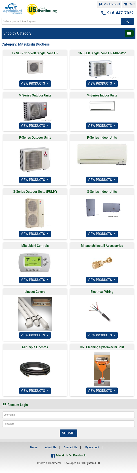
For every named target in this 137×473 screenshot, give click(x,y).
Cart (129, 4)
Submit (68, 433)
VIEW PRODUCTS (35, 83)
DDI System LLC (90, 463)
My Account (109, 4)
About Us (50, 447)
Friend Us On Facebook (68, 455)
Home (33, 447)
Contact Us (70, 447)
